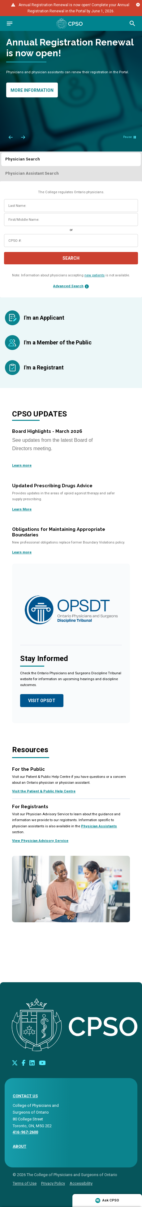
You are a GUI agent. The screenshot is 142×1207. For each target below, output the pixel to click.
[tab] (71, 159)
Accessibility (81, 1183)
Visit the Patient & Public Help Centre (43, 791)
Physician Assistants (99, 826)
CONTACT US (25, 1096)
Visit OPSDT (41, 700)
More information (32, 90)
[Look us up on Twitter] (15, 1062)
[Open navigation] (9, 23)
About (19, 1146)
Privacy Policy (53, 1183)
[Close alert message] (138, 4)
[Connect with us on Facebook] (23, 1062)
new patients (94, 275)
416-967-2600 (25, 1132)
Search (71, 258)
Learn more (22, 465)
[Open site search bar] (132, 23)
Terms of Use (25, 1183)
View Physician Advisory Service (40, 840)
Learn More (22, 509)
